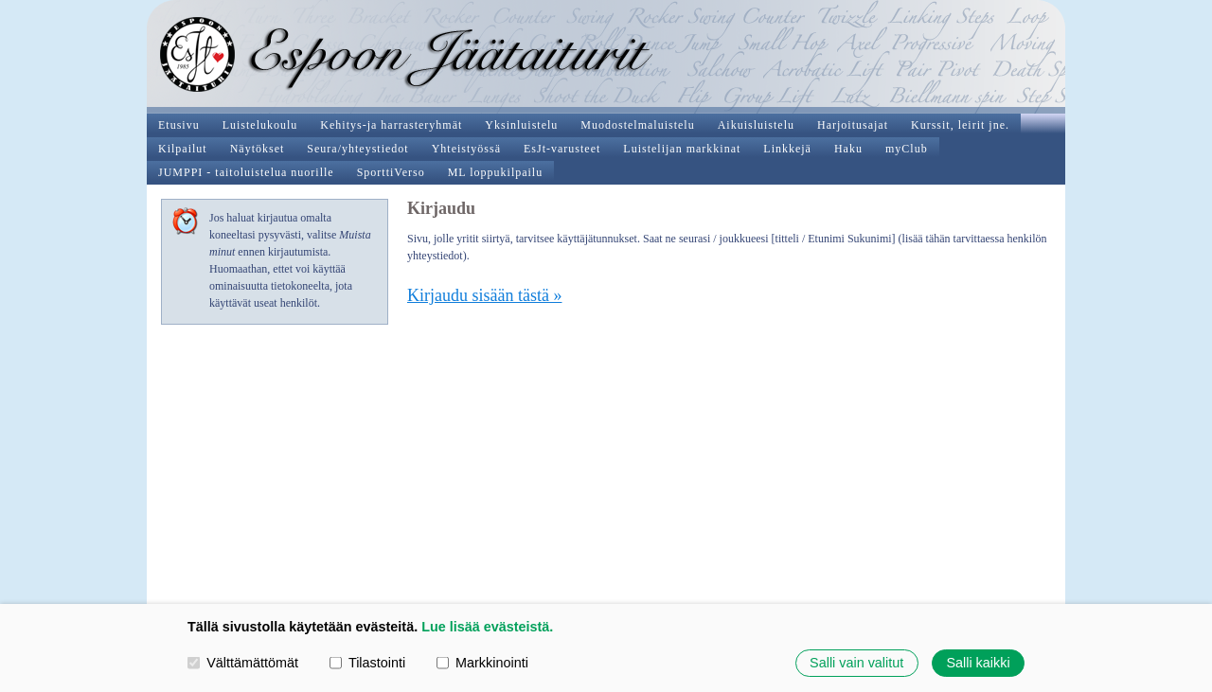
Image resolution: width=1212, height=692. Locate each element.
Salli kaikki (977, 662)
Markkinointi (482, 662)
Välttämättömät (242, 662)
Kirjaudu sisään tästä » (484, 295)
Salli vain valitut (856, 662)
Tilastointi (367, 662)
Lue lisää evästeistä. (487, 626)
